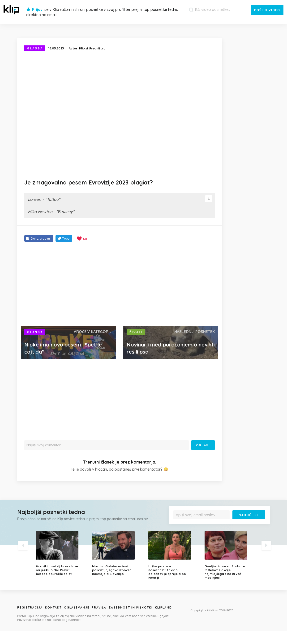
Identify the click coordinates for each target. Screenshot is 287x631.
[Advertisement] (119, 284)
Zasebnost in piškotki (131, 607)
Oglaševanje (77, 607)
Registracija (30, 607)
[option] (60, 553)
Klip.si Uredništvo (92, 48)
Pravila (99, 607)
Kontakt (53, 607)
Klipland (163, 607)
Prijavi (37, 9)
